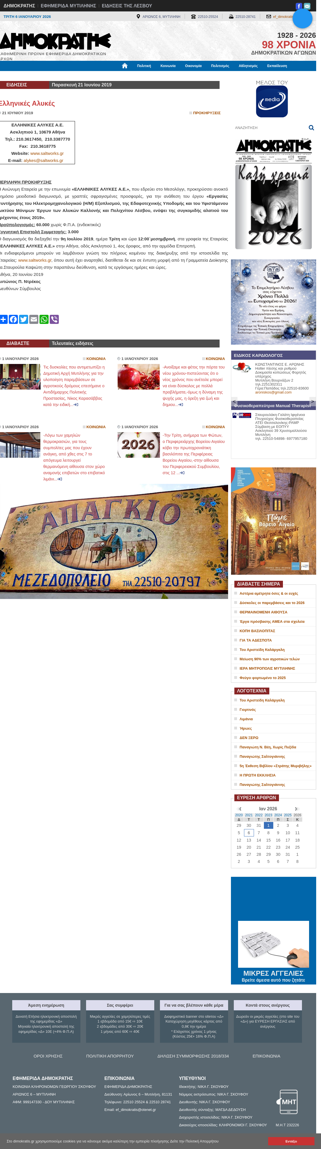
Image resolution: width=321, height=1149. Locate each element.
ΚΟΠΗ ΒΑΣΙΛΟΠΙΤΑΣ (257, 631)
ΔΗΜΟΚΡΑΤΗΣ (19, 5)
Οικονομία (193, 66)
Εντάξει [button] (291, 1141)
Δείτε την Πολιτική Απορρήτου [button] (194, 1141)
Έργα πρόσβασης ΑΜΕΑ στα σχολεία (272, 621)
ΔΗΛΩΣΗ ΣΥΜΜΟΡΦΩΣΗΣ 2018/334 (193, 1056)
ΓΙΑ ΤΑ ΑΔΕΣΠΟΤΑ (256, 640)
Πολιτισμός (220, 66)
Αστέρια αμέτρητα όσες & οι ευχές (269, 593)
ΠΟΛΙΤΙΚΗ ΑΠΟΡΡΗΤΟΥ (110, 1056)
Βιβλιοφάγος (70, 76)
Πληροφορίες (163, 76)
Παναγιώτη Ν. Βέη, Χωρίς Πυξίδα (268, 747)
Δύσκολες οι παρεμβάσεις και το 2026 (272, 603)
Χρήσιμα (115, 76)
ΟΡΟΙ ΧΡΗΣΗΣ (48, 1056)
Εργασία (43, 76)
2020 (239, 815)
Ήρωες (246, 728)
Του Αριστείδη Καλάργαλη (262, 650)
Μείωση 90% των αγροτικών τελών (270, 659)
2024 (278, 815)
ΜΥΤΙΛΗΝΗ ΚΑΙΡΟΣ (273, 899)
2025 (288, 815)
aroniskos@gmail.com (273, 392)
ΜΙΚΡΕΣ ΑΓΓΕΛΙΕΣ (273, 972)
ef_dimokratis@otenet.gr (291, 17)
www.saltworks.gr (47, 153)
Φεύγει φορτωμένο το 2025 (263, 678)
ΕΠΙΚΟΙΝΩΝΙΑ (266, 1056)
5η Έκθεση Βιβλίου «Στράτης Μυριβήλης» (276, 766)
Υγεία (94, 76)
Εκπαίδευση (277, 66)
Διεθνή (137, 76)
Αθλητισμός (248, 66)
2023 (268, 815)
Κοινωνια (96, 359)
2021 (249, 815)
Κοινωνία (168, 66)
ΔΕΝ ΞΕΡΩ (249, 738)
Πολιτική (144, 66)
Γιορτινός (248, 709)
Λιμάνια (246, 719)
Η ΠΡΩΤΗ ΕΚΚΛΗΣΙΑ (258, 775)
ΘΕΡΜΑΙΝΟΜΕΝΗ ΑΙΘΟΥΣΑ (263, 612)
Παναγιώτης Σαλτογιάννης (262, 756)
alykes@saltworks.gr (43, 160)
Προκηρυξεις (207, 113)
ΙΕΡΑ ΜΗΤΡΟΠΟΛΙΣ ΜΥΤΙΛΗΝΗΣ (267, 668)
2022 (259, 815)
